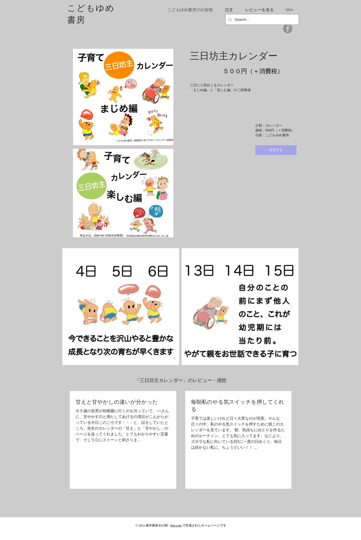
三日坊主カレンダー (234, 55)
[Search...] (262, 19)
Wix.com (176, 525)
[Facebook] (287, 28)
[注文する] (276, 150)
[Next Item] (290, 306)
